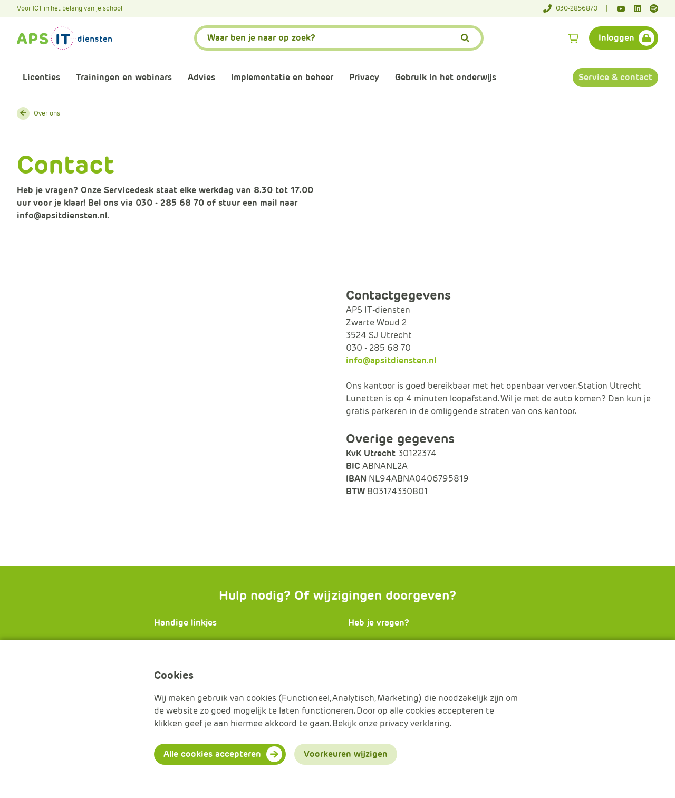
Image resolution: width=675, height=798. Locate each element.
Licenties (41, 77)
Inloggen (616, 37)
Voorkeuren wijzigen (346, 753)
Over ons (47, 113)
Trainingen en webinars (124, 77)
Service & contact (615, 77)
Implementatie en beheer (282, 77)
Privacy (364, 77)
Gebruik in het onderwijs (445, 77)
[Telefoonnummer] (575, 8)
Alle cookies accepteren (212, 753)
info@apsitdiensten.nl (391, 360)
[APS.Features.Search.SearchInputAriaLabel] (339, 38)
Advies (201, 77)
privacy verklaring (415, 723)
